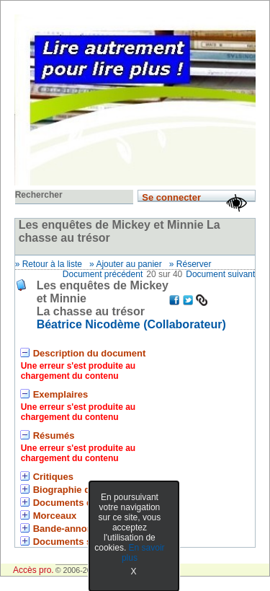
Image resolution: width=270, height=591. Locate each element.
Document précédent (103, 274)
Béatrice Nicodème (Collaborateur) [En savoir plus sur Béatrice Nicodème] (131, 324)
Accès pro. (33, 570)
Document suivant (220, 274)
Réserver (194, 264)
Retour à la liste (52, 264)
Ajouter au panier (128, 264)
